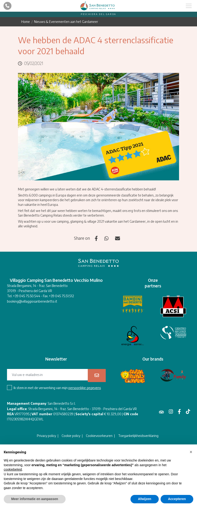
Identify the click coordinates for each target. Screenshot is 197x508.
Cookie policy (71, 435)
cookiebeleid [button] (13, 469)
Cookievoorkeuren (99, 435)
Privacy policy (46, 435)
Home (25, 22)
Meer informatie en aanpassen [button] (34, 499)
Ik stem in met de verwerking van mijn (57, 388)
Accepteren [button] (177, 499)
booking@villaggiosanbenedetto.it (32, 301)
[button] (191, 452)
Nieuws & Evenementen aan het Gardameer (66, 22)
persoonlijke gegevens (84, 388)
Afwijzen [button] (144, 499)
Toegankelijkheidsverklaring (138, 435)
